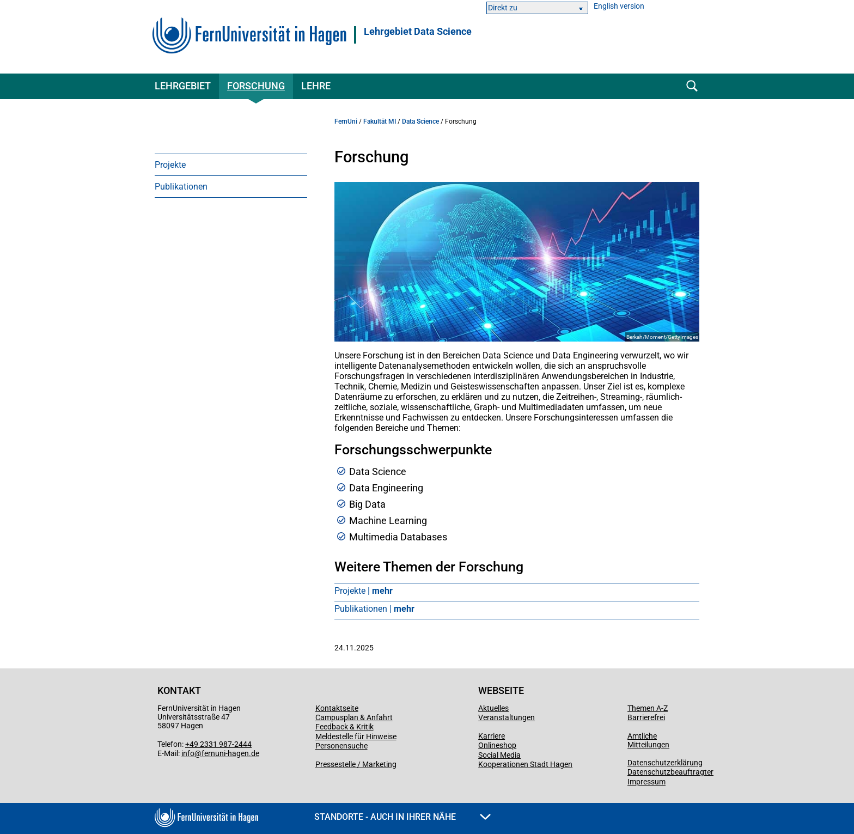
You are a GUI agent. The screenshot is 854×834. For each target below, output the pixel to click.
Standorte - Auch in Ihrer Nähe (402, 817)
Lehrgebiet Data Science (418, 31)
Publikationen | (374, 609)
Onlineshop (497, 745)
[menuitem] (231, 164)
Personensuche (341, 745)
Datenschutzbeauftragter (670, 772)
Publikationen (181, 186)
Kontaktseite (336, 708)
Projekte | (363, 591)
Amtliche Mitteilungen (648, 740)
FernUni (345, 121)
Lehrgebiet (183, 86)
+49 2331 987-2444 (218, 744)
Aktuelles (493, 708)
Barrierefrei (646, 717)
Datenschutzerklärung (665, 762)
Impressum (646, 781)
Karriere (491, 736)
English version (619, 6)
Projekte (170, 165)
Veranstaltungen (506, 717)
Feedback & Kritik (344, 726)
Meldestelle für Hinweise (355, 736)
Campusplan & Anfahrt (354, 717)
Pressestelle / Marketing (355, 764)
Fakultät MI (379, 121)
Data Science (420, 121)
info (187, 753)
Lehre (316, 86)
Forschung (256, 86)
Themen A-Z (647, 708)
